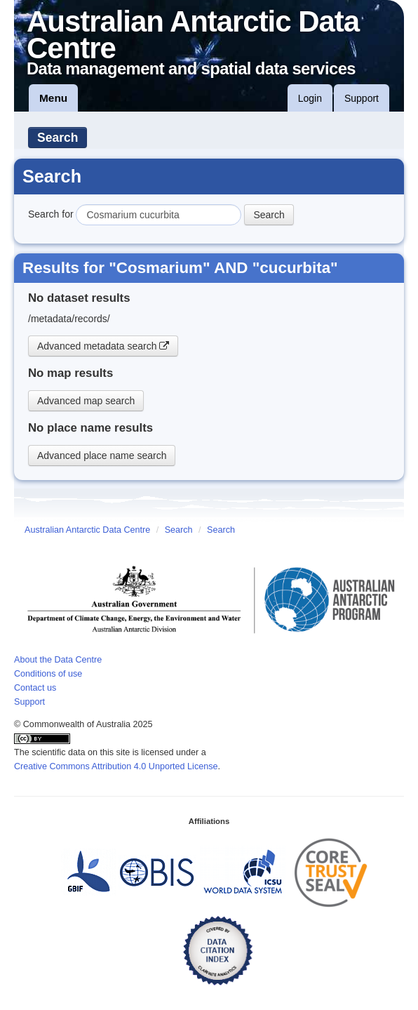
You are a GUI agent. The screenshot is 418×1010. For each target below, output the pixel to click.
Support (361, 98)
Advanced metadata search (103, 346)
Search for (51, 214)
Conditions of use (48, 674)
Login (310, 98)
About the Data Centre (58, 660)
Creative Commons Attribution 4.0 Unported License (116, 766)
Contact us (35, 688)
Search (57, 138)
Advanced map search (86, 400)
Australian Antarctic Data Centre (87, 530)
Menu (53, 98)
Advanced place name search (101, 455)
